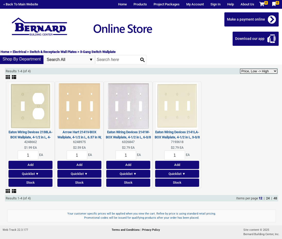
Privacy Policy (151, 230)
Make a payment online (246, 19)
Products (140, 4)
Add (30, 165)
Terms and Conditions (126, 230)
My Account (195, 4)
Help (230, 4)
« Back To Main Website (20, 4)
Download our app (250, 39)
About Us (247, 4)
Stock (30, 182)
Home (122, 4)
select (91, 59)
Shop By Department (22, 59)
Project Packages (167, 4)
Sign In (215, 4)
